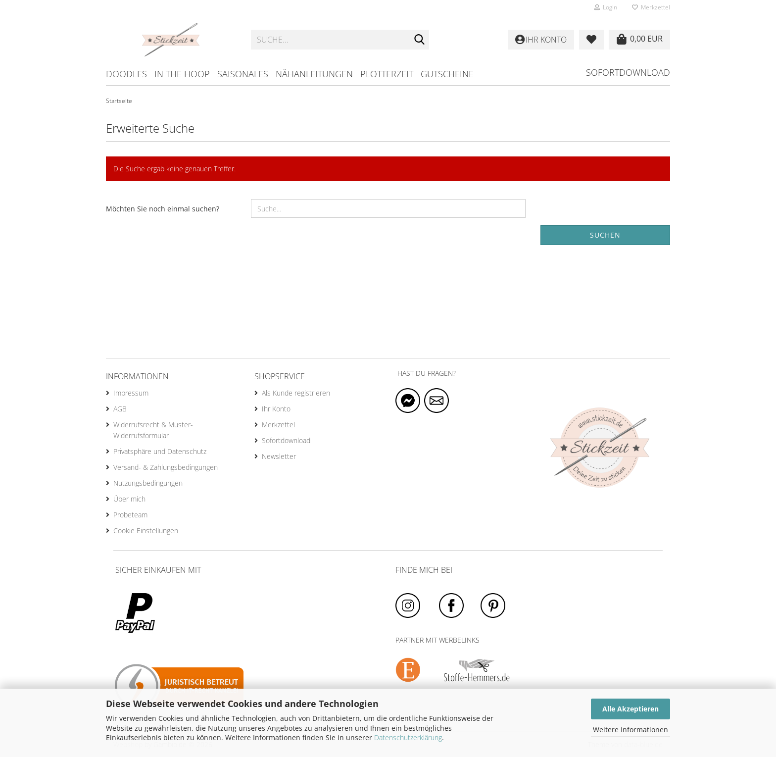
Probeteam (130, 514)
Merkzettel (651, 7)
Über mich (129, 499)
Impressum (130, 393)
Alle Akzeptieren (630, 708)
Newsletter (279, 456)
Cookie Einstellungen (145, 530)
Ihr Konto (276, 408)
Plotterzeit (386, 74)
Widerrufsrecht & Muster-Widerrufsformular (153, 430)
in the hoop (182, 74)
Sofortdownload (628, 72)
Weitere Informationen (630, 729)
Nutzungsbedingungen (148, 483)
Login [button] (605, 7)
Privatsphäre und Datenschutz (159, 451)
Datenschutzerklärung (408, 737)
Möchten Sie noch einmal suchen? (162, 208)
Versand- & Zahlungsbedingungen (165, 467)
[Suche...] (419, 40)
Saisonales (242, 74)
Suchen (605, 235)
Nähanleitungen (314, 74)
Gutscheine (447, 74)
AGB (120, 408)
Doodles (126, 74)
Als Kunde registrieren (296, 393)
